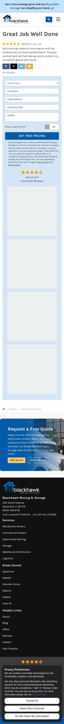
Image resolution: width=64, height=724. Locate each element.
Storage (7, 545)
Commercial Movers (14, 532)
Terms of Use (43, 162)
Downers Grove (11, 584)
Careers (6, 642)
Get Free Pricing (32, 136)
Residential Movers (13, 526)
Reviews (7, 635)
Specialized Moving (14, 539)
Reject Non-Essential (32, 708)
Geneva (6, 597)
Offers (5, 629)
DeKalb (6, 577)
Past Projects (10, 648)
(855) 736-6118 (37, 460)
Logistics (7, 558)
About (6, 616)
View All (7, 603)
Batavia (6, 590)
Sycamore (8, 571)
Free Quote (16, 460)
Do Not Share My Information (32, 716)
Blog (5, 622)
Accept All (32, 700)
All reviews (8, 72)
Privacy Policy (14, 165)
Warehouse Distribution (16, 551)
